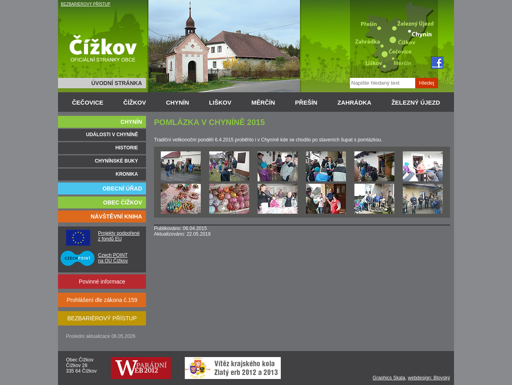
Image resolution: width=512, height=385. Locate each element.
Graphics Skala (389, 378)
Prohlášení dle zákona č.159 (102, 300)
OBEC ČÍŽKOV (122, 202)
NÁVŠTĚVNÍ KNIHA (116, 216)
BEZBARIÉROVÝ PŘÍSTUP (85, 4)
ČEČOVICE (87, 102)
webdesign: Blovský (429, 378)
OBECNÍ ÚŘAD (122, 188)
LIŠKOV (220, 102)
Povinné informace (102, 281)
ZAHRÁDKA (354, 102)
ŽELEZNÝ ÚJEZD (415, 102)
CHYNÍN (177, 102)
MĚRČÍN (263, 102)
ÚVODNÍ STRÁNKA (116, 83)
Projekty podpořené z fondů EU (119, 236)
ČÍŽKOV (134, 102)
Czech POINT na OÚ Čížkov (113, 258)
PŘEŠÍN (306, 102)
